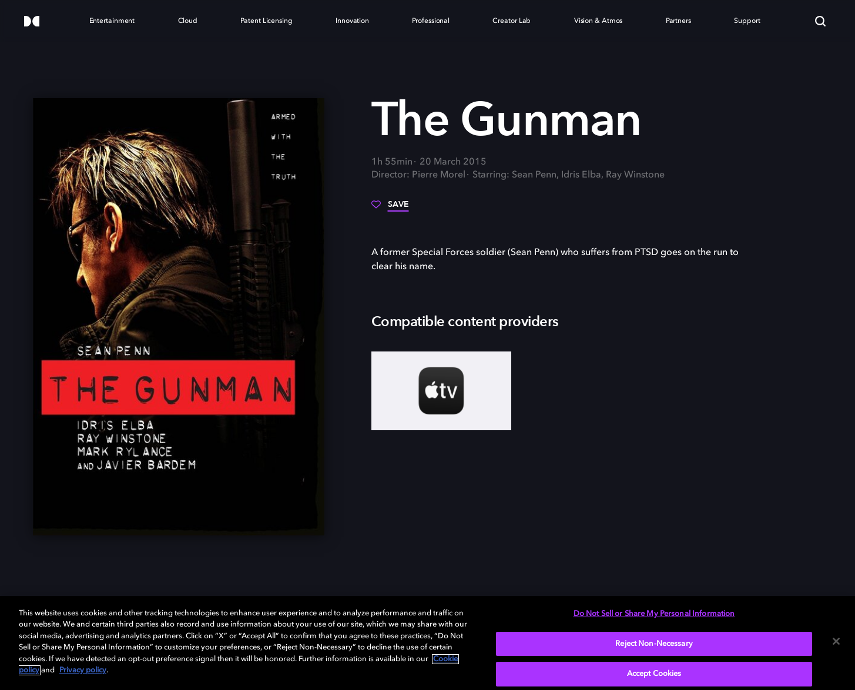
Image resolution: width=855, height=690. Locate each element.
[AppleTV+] (441, 390)
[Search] (820, 21)
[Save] (390, 208)
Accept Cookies (654, 674)
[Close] (836, 641)
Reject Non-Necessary (654, 644)
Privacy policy (82, 670)
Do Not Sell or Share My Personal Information (654, 614)
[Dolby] (32, 22)
